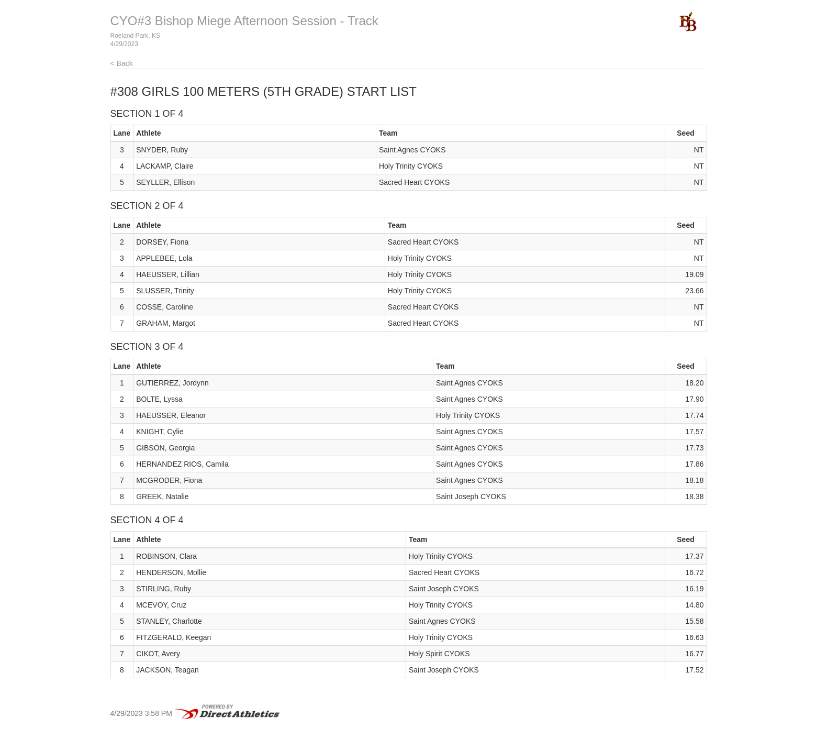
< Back (121, 63)
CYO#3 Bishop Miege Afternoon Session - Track (244, 21)
